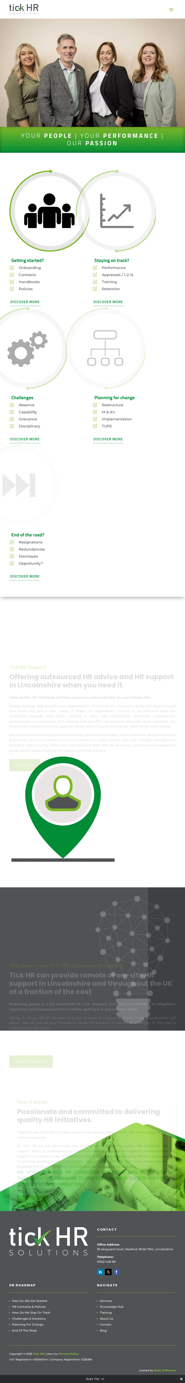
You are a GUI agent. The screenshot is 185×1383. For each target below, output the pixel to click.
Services (106, 1301)
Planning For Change (27, 1324)
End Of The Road (24, 1330)
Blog (103, 1330)
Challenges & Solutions (29, 1318)
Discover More (25, 302)
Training (106, 1312)
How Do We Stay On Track (31, 1312)
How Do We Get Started (29, 1301)
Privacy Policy (69, 1353)
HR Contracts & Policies (29, 1307)
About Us (106, 1318)
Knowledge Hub (112, 1307)
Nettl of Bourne (165, 1370)
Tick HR (38, 1353)
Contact (105, 1324)
